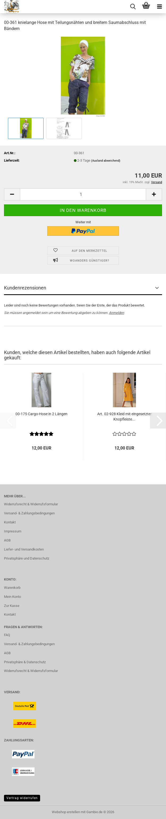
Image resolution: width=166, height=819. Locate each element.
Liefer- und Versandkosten (24, 549)
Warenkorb (12, 588)
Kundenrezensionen (25, 288)
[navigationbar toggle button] (159, 6)
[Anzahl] (83, 194)
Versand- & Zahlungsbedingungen (29, 513)
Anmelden (116, 313)
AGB (7, 540)
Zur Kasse (11, 606)
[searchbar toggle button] (132, 6)
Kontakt (10, 522)
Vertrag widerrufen (22, 798)
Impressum (12, 531)
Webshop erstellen (66, 812)
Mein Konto (12, 597)
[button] (12, 194)
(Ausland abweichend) (105, 160)
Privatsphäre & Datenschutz (25, 662)
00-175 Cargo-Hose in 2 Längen (41, 414)
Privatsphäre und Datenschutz (26, 558)
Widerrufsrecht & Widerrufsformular (31, 504)
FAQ (7, 635)
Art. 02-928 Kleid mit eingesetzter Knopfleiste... (124, 416)
